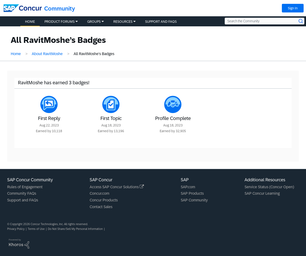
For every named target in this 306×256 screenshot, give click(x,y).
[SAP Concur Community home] (23, 8)
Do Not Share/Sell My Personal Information (75, 229)
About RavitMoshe (47, 54)
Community (59, 8)
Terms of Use (36, 229)
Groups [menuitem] (94, 21)
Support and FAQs (22, 200)
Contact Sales (101, 207)
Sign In (293, 8)
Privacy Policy (16, 229)
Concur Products (104, 200)
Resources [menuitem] (122, 21)
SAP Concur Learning (262, 193)
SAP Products (192, 193)
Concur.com (99, 193)
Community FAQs (21, 193)
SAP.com (188, 187)
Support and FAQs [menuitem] (161, 21)
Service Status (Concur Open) (269, 187)
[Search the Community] (264, 21)
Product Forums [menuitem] (59, 21)
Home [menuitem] (30, 21)
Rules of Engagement (25, 187)
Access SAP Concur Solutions (117, 187)
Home (16, 54)
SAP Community (194, 200)
